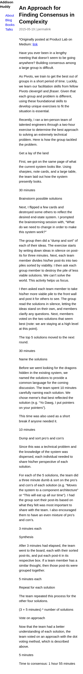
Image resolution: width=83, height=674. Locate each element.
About (9, 15)
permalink (44, 29)
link (35, 44)
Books (10, 25)
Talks (9, 29)
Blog (8, 20)
